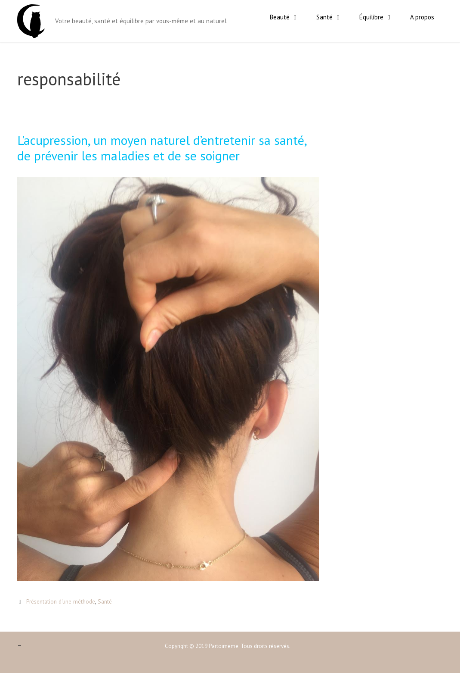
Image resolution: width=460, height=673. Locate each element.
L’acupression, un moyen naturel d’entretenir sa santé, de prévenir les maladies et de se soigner (161, 147)
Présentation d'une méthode (60, 601)
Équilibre (380, 17)
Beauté (289, 17)
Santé (333, 17)
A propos (422, 17)
